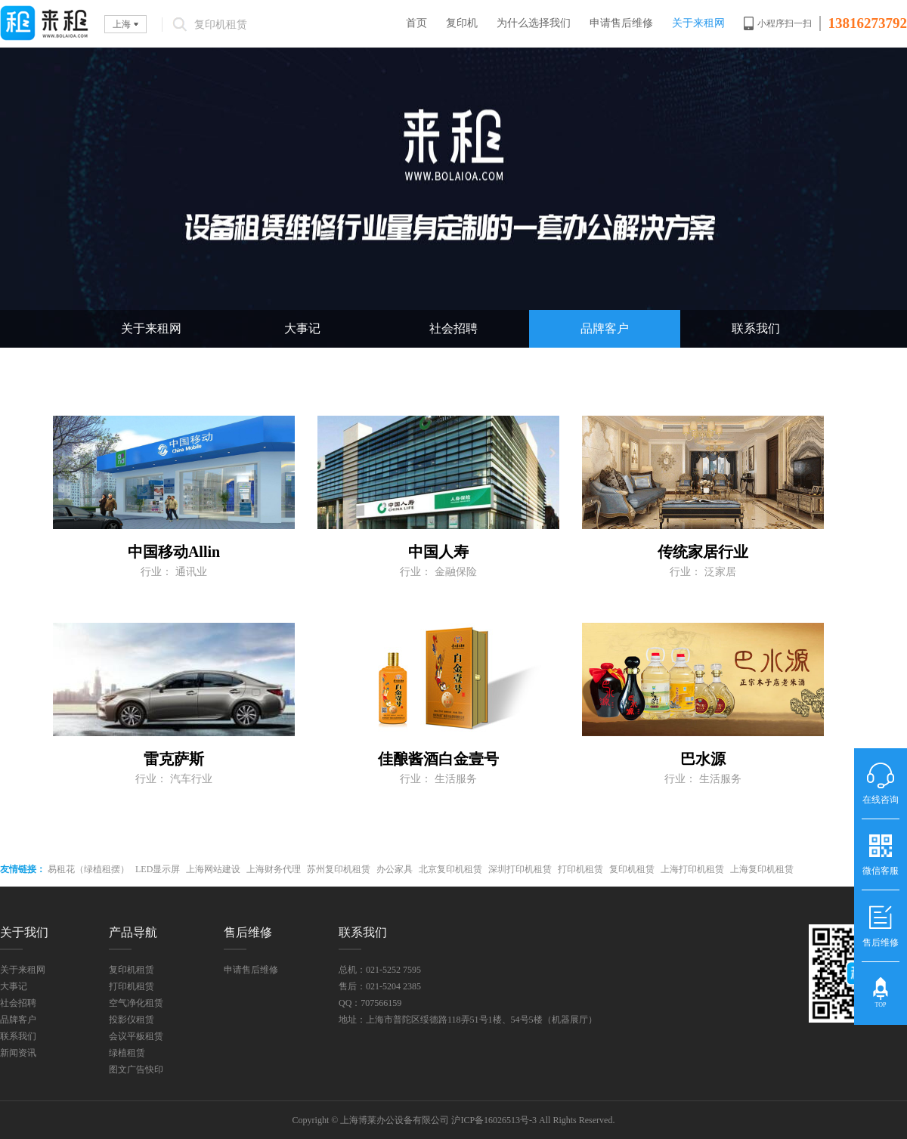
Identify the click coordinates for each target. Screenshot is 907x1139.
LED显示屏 (157, 869)
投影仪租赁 (131, 1019)
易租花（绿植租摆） (88, 869)
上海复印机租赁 (762, 869)
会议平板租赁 (136, 1036)
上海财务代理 (273, 869)
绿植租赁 (127, 1053)
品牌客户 (604, 328)
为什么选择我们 (534, 23)
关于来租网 (698, 23)
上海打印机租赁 (692, 869)
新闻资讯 (18, 1053)
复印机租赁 (632, 869)
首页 (416, 23)
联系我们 (756, 328)
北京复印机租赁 (450, 869)
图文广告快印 (136, 1069)
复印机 (462, 23)
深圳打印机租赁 (520, 869)
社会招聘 (453, 328)
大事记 (302, 328)
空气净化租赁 (136, 1003)
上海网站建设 (213, 869)
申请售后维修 (621, 23)
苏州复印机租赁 (338, 869)
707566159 (381, 1003)
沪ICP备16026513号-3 (494, 1120)
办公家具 (394, 869)
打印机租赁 (580, 869)
